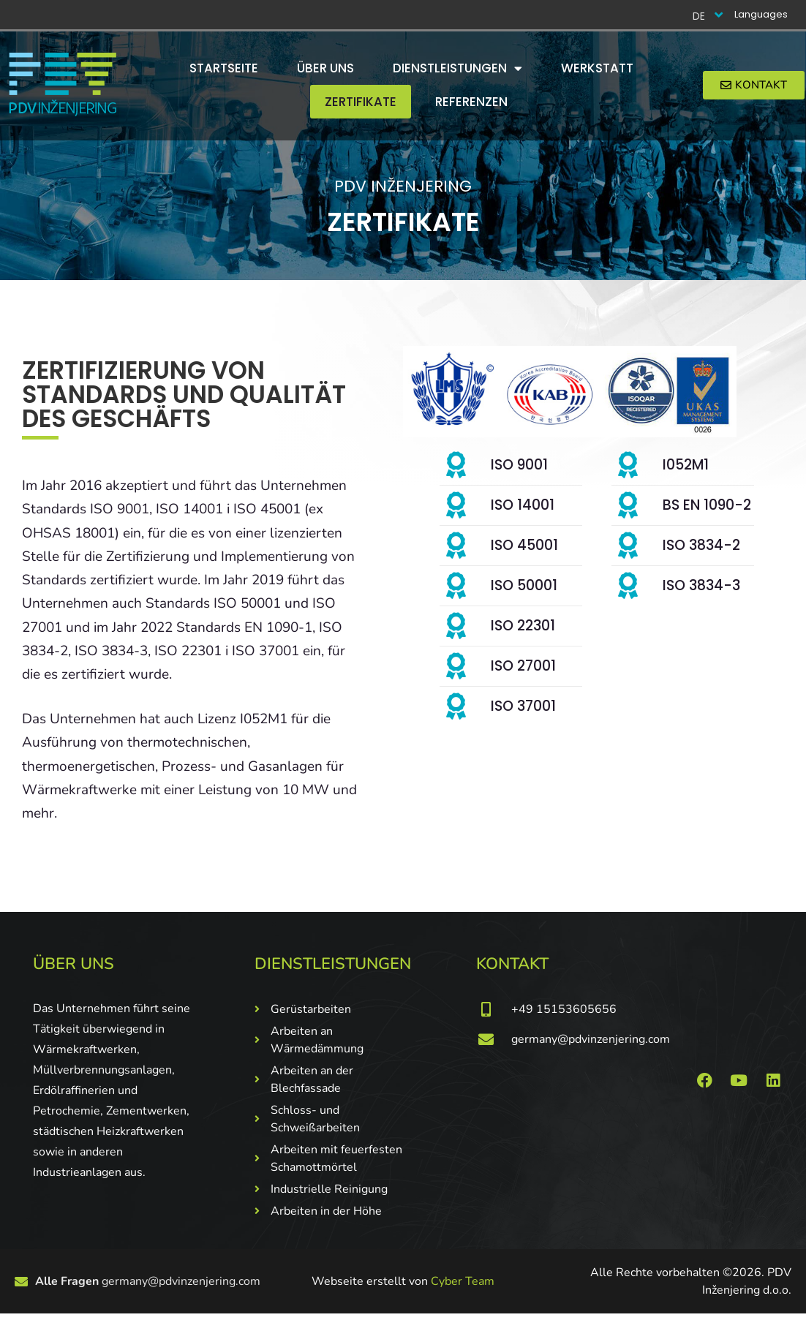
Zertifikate (360, 101)
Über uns (325, 68)
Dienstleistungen (457, 68)
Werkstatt (597, 68)
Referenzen (471, 101)
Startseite (223, 68)
